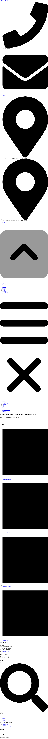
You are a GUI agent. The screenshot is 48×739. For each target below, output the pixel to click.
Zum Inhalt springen (4, 0)
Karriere (4, 287)
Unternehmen (5, 285)
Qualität (4, 291)
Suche (1, 662)
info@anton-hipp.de (7, 651)
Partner (3, 290)
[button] (24, 347)
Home (3, 283)
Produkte (4, 284)
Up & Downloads (6, 292)
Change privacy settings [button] (7, 726)
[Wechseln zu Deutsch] (4, 223)
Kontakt (4, 293)
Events (3, 289)
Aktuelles (4, 288)
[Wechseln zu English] (4, 222)
